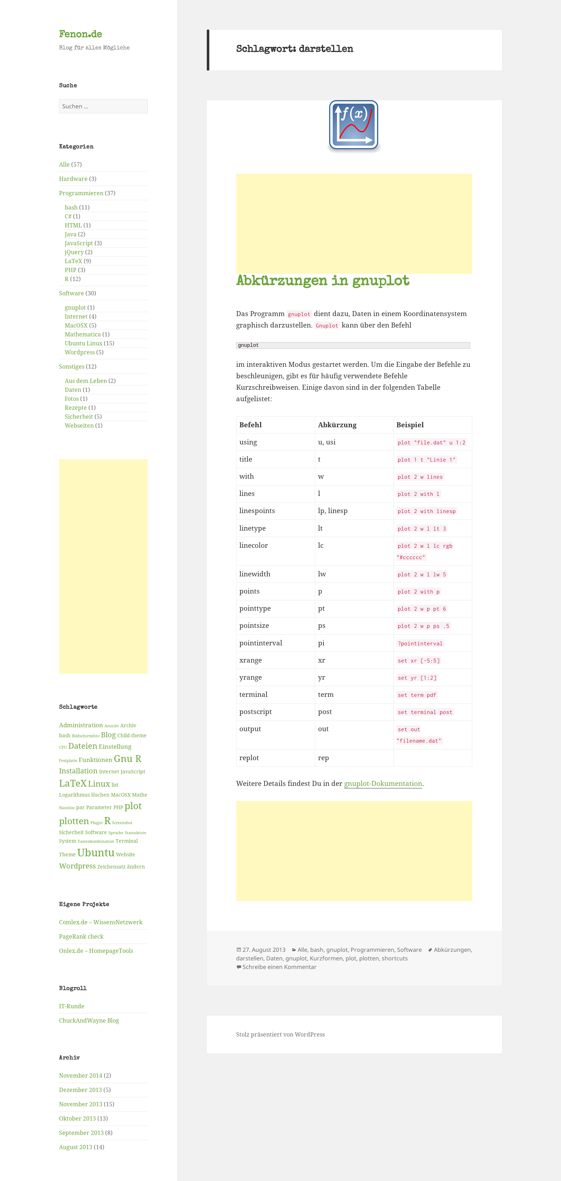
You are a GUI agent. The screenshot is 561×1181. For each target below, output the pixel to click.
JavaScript (79, 243)
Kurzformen (326, 958)
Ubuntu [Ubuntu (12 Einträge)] (95, 852)
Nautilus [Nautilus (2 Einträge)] (67, 807)
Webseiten (79, 425)
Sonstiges (71, 366)
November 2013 (80, 1104)
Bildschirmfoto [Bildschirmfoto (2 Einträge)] (85, 735)
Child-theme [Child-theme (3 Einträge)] (132, 735)
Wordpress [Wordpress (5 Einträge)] (77, 866)
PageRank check (81, 936)
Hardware (73, 179)
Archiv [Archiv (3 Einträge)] (128, 725)
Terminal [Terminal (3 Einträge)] (127, 840)
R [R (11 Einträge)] (107, 820)
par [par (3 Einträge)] (80, 807)
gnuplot (75, 307)
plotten (369, 958)
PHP (71, 270)
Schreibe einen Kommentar (280, 967)
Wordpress (80, 352)
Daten (73, 390)
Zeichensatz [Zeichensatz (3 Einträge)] (111, 866)
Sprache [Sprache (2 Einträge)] (115, 832)
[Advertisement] (103, 566)
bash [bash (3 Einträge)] (64, 735)
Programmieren (81, 193)
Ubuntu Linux (83, 343)
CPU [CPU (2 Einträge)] (63, 747)
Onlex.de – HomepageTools (96, 951)
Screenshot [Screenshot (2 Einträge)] (122, 822)
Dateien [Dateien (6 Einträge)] (82, 745)
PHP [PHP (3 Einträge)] (118, 807)
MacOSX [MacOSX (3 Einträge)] (121, 794)
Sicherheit (79, 416)
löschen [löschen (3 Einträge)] (100, 794)
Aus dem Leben (86, 381)
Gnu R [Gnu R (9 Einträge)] (127, 758)
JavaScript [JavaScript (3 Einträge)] (133, 771)
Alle (64, 164)
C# (68, 216)
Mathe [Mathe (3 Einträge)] (139, 794)
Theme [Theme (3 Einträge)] (67, 854)
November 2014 (80, 1075)
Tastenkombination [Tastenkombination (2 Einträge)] (96, 841)
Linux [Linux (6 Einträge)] (99, 783)
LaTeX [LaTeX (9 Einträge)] (73, 783)
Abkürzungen (452, 950)
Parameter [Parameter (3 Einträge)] (99, 807)
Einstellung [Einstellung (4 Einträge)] (115, 746)
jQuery (74, 252)
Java (71, 234)
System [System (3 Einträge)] (67, 840)
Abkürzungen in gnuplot (322, 282)
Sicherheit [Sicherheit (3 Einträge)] (71, 832)
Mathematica (83, 334)
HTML (73, 225)
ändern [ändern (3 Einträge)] (136, 866)
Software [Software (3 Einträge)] (96, 832)
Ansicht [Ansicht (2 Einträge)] (111, 725)
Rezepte (76, 408)
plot (351, 958)
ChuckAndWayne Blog (89, 1020)
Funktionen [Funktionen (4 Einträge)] (95, 760)
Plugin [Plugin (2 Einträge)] (97, 822)
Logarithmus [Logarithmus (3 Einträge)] (74, 794)
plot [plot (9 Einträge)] (133, 805)
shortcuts (395, 958)
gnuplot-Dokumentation (383, 783)
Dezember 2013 (80, 1090)
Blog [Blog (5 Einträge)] (108, 734)
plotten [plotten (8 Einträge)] (74, 821)
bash (71, 207)
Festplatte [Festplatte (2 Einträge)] (68, 760)
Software (71, 293)
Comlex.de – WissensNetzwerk (100, 922)
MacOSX (76, 325)
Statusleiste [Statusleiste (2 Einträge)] (135, 832)
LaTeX (73, 261)
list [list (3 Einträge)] (115, 784)
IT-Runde (71, 1006)
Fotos (72, 399)
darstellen (249, 958)
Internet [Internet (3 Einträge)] (109, 771)
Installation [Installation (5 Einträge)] (78, 771)
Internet (76, 316)
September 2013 (81, 1133)
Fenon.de (80, 35)
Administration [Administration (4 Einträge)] (81, 725)
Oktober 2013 (77, 1118)
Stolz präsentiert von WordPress (280, 1034)
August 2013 (75, 1147)
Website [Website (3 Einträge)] (125, 854)
